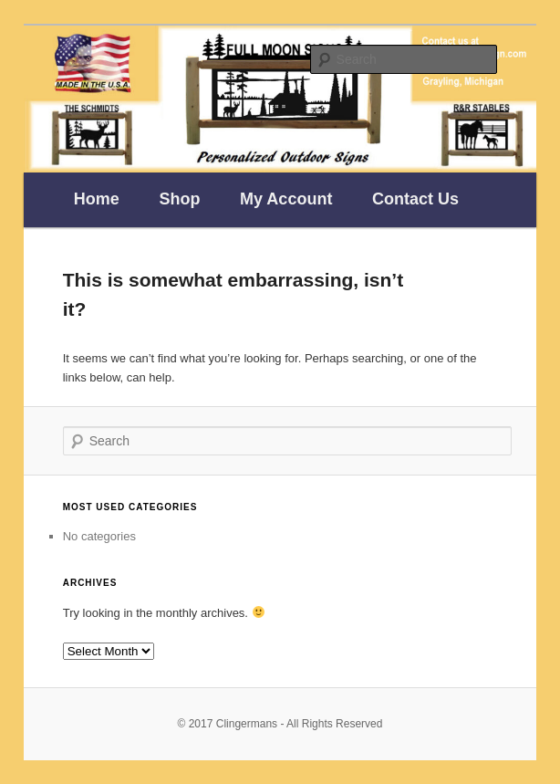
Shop (179, 199)
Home (96, 199)
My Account (286, 199)
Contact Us (415, 199)
